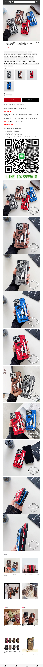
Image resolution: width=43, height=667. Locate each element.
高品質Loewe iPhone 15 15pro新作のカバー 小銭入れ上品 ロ (30, 618)
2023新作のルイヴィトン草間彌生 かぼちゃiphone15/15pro (12, 567)
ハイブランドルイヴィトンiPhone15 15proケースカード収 (30, 566)
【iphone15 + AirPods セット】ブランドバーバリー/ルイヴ (30, 592)
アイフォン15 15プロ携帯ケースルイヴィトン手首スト (12, 591)
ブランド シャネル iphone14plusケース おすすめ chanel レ (12, 617)
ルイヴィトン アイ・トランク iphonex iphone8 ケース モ (30, 645)
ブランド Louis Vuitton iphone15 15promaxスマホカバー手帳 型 (12, 644)
